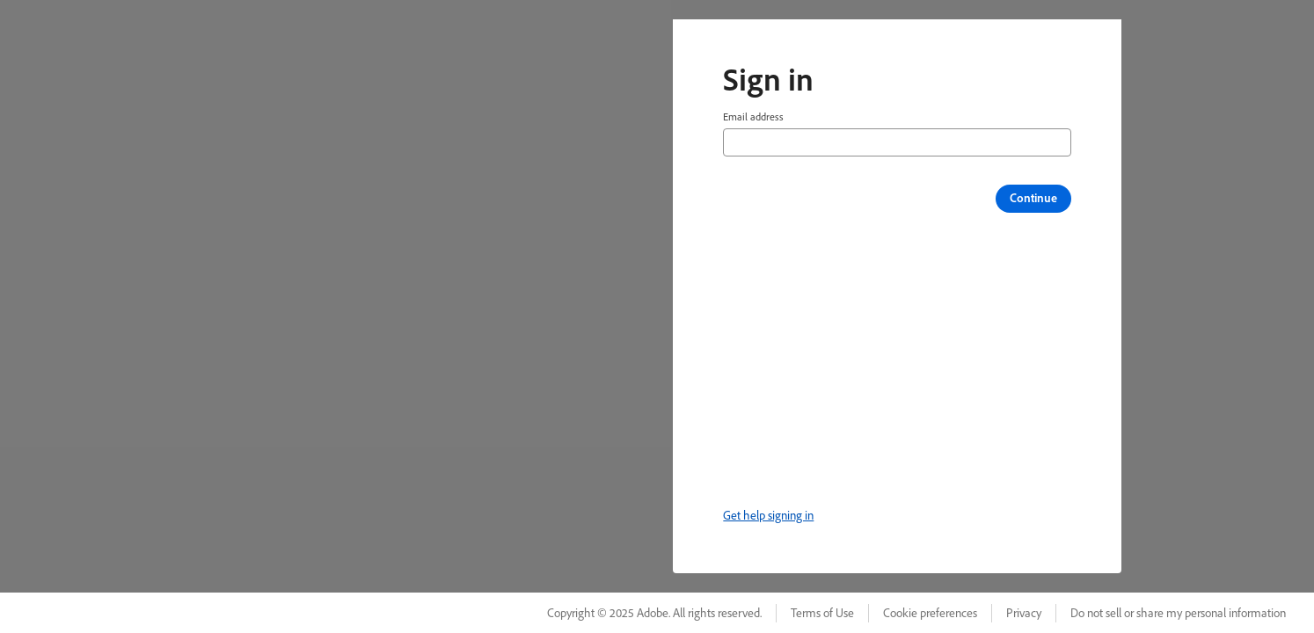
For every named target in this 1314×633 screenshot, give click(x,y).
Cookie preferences (930, 613)
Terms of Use (822, 613)
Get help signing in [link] (768, 515)
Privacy (1023, 613)
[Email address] (897, 142)
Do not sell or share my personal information (1178, 613)
